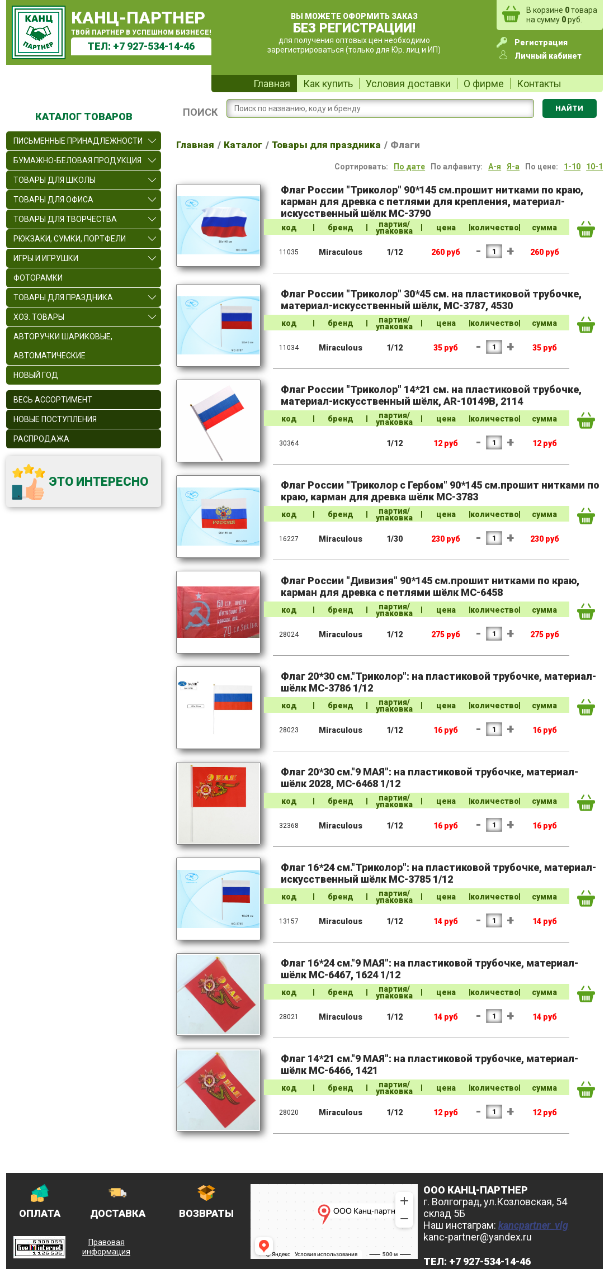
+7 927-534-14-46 (154, 46)
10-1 (594, 166)
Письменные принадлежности (78, 140)
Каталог (243, 144)
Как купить (328, 83)
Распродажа (41, 438)
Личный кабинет (548, 55)
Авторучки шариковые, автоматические (62, 346)
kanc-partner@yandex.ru (477, 1237)
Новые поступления (55, 419)
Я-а (513, 166)
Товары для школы (54, 180)
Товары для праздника (63, 297)
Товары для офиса (53, 199)
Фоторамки (38, 277)
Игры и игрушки (45, 258)
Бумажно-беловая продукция (77, 160)
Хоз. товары (38, 316)
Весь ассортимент (52, 399)
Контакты (539, 83)
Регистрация (541, 42)
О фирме (484, 83)
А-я (494, 166)
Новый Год (35, 375)
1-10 (572, 166)
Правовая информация (106, 1247)
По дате (409, 166)
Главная (271, 83)
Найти (569, 108)
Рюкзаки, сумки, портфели (69, 238)
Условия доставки (408, 83)
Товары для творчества (65, 219)
